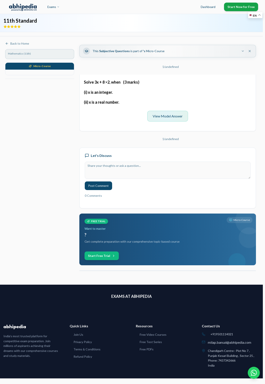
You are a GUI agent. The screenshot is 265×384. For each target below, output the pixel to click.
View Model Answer (168, 116)
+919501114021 (221, 334)
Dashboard (208, 7)
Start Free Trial (101, 256)
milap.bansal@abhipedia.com (229, 342)
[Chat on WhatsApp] (254, 373)
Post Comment (98, 185)
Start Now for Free (241, 7)
